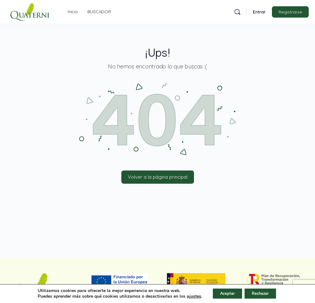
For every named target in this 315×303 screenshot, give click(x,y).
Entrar (259, 12)
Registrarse (290, 12)
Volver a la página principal (157, 177)
